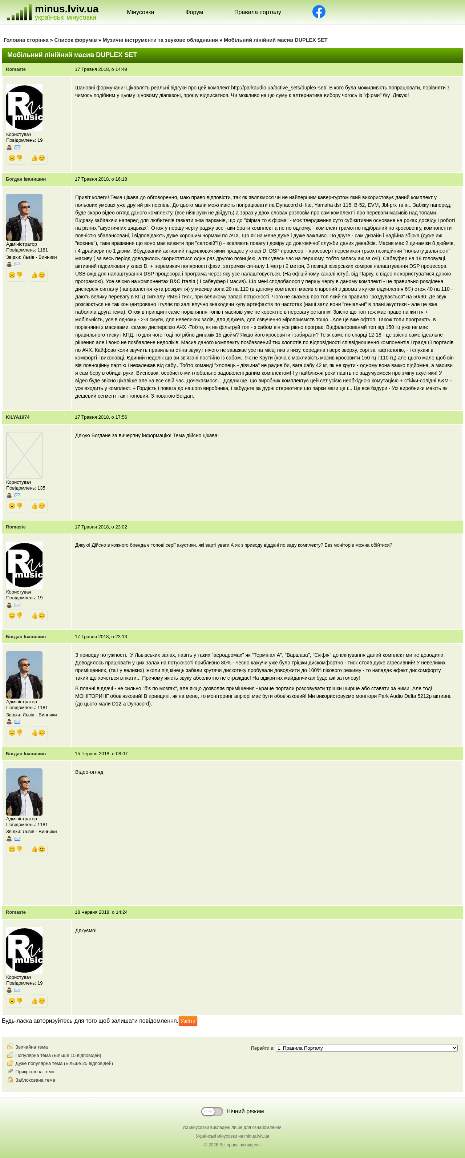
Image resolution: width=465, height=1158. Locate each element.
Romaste (16, 69)
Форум (194, 12)
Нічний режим (245, 1111)
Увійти (188, 1021)
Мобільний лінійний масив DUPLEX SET (276, 40)
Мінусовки (140, 12)
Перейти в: (354, 1048)
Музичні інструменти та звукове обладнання (160, 40)
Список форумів (75, 40)
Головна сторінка (26, 40)
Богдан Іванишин (26, 179)
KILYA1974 (18, 417)
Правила (257, 12)
